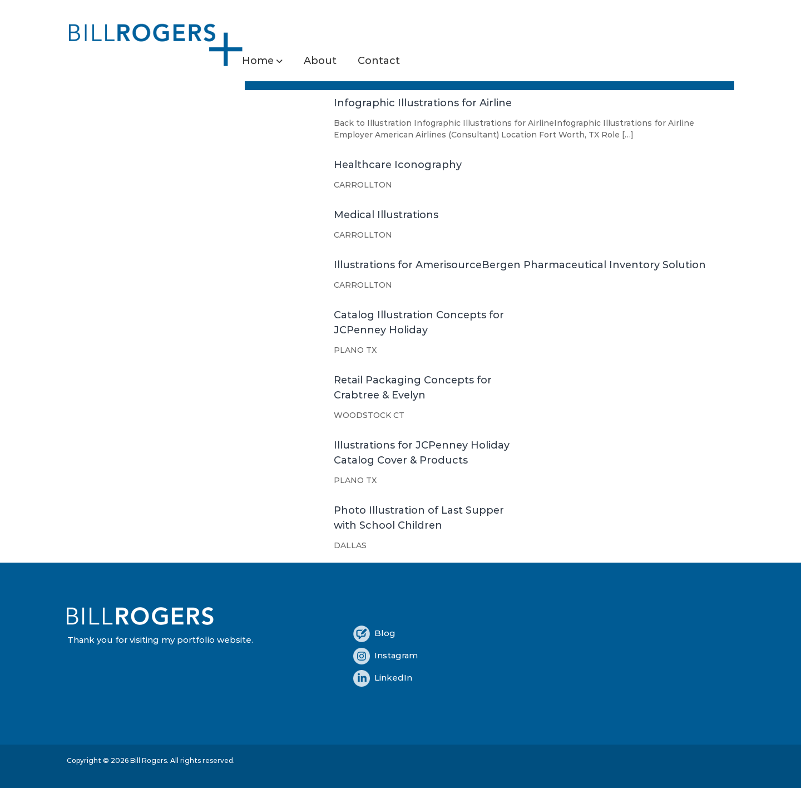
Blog (374, 633)
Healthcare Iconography (398, 165)
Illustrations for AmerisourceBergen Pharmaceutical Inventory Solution (520, 265)
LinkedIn (382, 677)
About (320, 61)
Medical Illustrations (386, 215)
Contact (379, 61)
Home (258, 61)
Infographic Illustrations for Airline (423, 103)
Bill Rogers (148, 760)
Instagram (385, 655)
